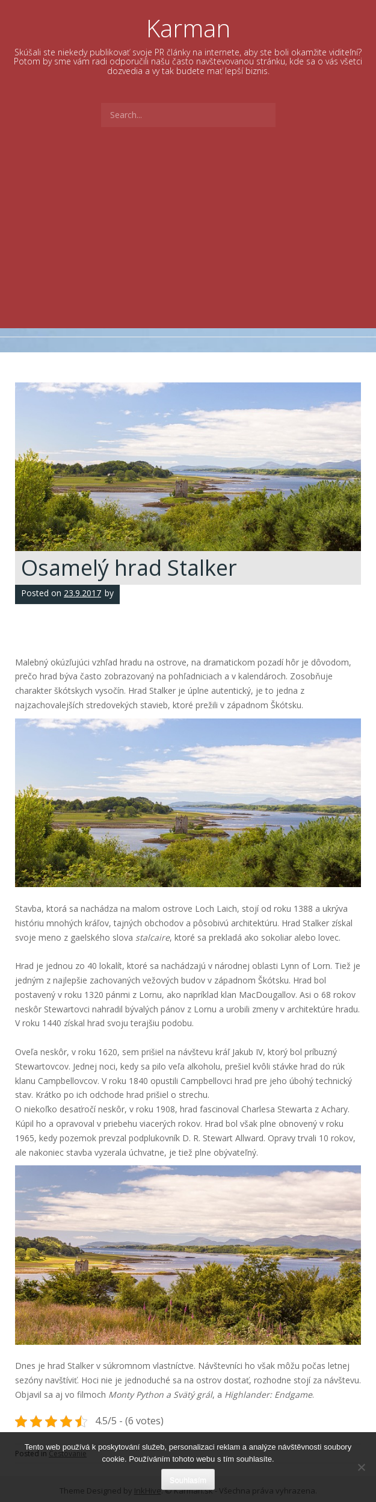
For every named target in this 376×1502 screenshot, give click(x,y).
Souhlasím (188, 1480)
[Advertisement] (188, 238)
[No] (361, 1467)
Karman (188, 28)
